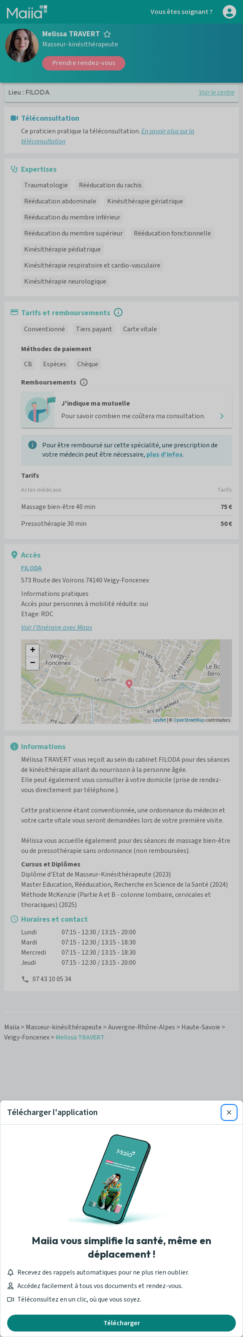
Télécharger (121, 1323)
